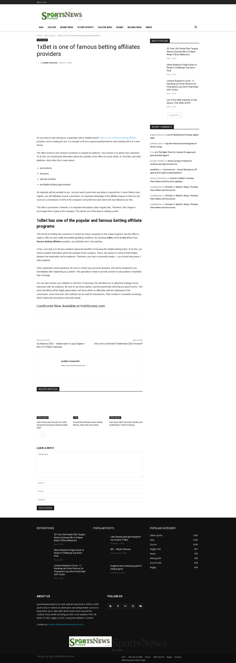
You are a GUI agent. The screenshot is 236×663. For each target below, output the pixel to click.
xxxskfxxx (154, 169)
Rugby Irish (66, 27)
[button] (195, 27)
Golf (75, 417)
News (149, 27)
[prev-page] (39, 435)
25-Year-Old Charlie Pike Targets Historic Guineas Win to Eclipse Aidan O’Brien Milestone (182, 51)
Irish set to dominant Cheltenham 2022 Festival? (118, 343)
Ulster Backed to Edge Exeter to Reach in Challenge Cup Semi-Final (182, 67)
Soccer (52, 27)
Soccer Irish (105, 27)
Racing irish (135, 27)
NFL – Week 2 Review (121, 549)
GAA (41, 27)
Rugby (119, 27)
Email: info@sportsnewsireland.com (65, 624)
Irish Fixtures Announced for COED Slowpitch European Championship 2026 (52, 425)
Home (39, 35)
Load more (175, 115)
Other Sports (85, 27)
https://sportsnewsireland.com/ (73, 366)
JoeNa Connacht (50, 63)
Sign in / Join (42, 2)
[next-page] (43, 435)
